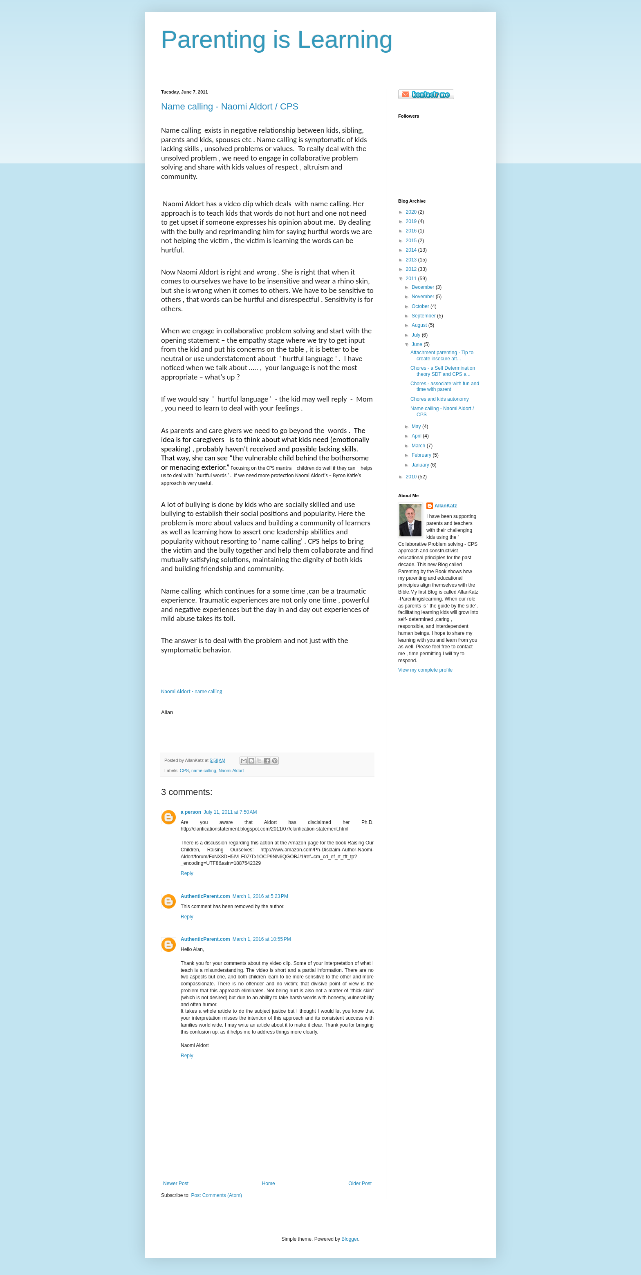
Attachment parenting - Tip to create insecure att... (441, 355)
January (421, 465)
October (421, 306)
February (422, 455)
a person (191, 812)
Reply (187, 873)
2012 (412, 269)
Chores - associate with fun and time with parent (444, 386)
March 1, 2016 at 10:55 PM (262, 939)
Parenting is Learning (277, 39)
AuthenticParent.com (205, 896)
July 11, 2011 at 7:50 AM (230, 812)
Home (268, 1183)
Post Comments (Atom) (216, 1195)
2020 (412, 212)
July (417, 335)
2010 (412, 477)
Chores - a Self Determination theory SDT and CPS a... (442, 371)
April (417, 436)
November (424, 296)
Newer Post (175, 1183)
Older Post (360, 1183)
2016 (412, 231)
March (419, 446)
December (424, 287)
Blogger (349, 1239)
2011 (412, 278)
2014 (412, 250)
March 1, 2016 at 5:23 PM (260, 896)
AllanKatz (446, 506)
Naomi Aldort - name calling (191, 691)
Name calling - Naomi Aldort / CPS (229, 106)
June (418, 344)
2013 (412, 260)
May (417, 426)
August (420, 325)
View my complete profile (425, 670)
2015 (412, 240)
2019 (412, 221)
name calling (203, 770)
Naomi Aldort (231, 770)
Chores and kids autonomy (439, 399)
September (424, 316)
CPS (184, 770)
